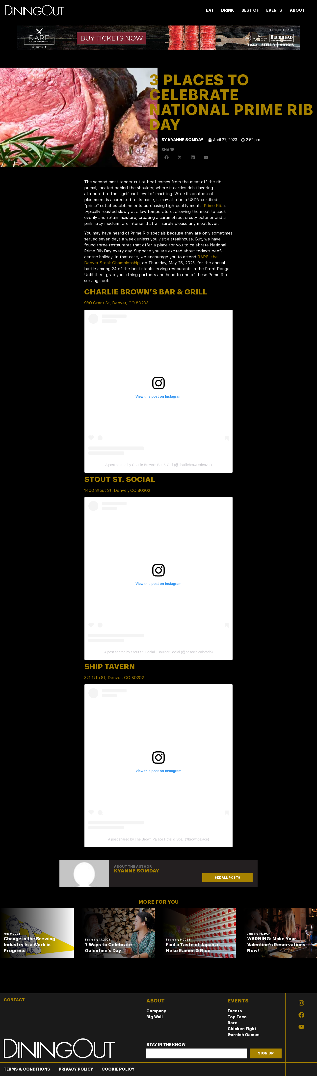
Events (235, 1011)
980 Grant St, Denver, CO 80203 (116, 303)
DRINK (227, 10)
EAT (210, 10)
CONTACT (14, 999)
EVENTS (274, 10)
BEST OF (250, 10)
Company (156, 1011)
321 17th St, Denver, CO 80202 (114, 677)
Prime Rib (213, 205)
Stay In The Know (165, 1045)
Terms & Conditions (27, 1069)
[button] (166, 157)
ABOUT (297, 10)
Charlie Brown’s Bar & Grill (145, 291)
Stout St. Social (119, 479)
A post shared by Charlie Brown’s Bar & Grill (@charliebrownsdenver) (158, 465)
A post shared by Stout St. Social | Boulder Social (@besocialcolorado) (158, 652)
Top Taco (237, 1017)
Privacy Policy (76, 1069)
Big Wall (154, 1017)
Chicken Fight (242, 1028)
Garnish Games (244, 1034)
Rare (233, 1023)
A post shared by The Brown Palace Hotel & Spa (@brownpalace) (158, 839)
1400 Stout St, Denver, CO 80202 (117, 490)
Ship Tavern (109, 666)
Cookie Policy (118, 1069)
